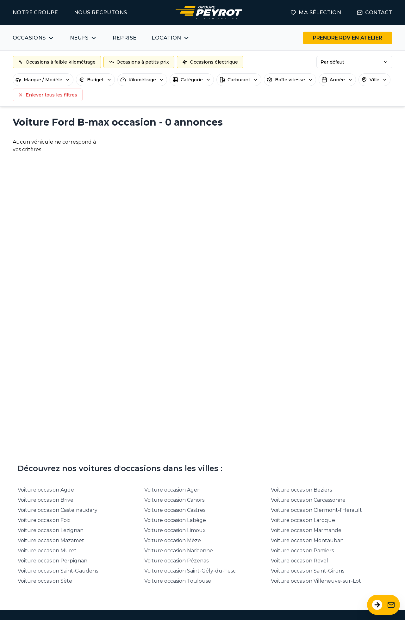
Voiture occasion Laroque (303, 520)
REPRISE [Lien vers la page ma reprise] (125, 38)
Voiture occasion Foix (44, 520)
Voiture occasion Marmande (306, 530)
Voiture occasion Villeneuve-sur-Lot (316, 581)
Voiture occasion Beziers (301, 490)
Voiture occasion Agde (46, 490)
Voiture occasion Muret (47, 551)
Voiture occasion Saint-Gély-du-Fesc (190, 571)
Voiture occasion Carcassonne (308, 500)
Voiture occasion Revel (299, 561)
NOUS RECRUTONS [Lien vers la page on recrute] (100, 12)
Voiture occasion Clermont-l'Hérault (316, 510)
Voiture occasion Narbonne (178, 551)
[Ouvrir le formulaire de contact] (383, 605)
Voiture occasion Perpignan (52, 561)
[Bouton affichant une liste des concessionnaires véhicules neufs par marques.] (83, 38)
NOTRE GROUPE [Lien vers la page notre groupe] (35, 12)
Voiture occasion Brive (45, 500)
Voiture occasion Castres (174, 510)
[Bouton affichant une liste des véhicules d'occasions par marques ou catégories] (34, 38)
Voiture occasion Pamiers (302, 551)
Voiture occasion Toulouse (177, 581)
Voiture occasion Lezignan (51, 530)
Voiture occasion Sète (45, 581)
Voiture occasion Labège (175, 520)
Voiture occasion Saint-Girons (307, 571)
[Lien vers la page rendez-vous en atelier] (347, 38)
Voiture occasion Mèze (172, 540)
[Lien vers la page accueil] (209, 12)
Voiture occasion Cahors (174, 500)
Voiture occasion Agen (172, 490)
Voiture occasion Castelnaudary (57, 510)
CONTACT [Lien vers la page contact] (374, 12)
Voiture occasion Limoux (175, 530)
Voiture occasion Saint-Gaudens (58, 571)
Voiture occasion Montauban (307, 540)
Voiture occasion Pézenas (176, 561)
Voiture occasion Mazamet (51, 540)
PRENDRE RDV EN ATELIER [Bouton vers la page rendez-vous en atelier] (347, 38)
